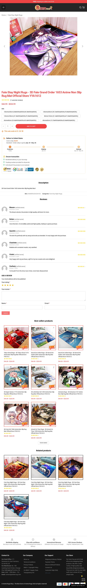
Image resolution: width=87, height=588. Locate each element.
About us (26, 559)
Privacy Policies (28, 565)
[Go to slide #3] (48, 79)
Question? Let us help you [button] (78, 585)
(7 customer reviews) (16, 100)
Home (4, 15)
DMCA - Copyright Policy (31, 567)
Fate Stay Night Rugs (15, 15)
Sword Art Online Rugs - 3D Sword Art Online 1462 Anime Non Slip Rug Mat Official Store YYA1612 (69, 354)
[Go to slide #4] (58, 79)
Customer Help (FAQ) (51, 570)
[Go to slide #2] (38, 79)
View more (43, 443)
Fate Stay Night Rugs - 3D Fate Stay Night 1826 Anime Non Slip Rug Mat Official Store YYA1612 (14, 484)
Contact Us (48, 567)
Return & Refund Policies (52, 565)
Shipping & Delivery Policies (53, 559)
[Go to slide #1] (28, 79)
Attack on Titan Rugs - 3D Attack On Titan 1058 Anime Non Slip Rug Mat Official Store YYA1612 (42, 431)
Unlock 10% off (83, 579)
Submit (6, 313)
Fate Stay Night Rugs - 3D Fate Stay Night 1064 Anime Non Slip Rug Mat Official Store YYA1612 (42, 484)
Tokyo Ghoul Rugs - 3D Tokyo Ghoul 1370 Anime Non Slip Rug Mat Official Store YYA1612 (16, 354)
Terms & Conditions (29, 562)
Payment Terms (50, 562)
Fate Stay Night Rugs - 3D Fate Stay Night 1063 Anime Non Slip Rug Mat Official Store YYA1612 (69, 484)
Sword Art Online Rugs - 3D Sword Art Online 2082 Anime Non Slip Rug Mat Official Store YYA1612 (42, 354)
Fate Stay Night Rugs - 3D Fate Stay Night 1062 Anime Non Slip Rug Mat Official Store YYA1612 (14, 523)
